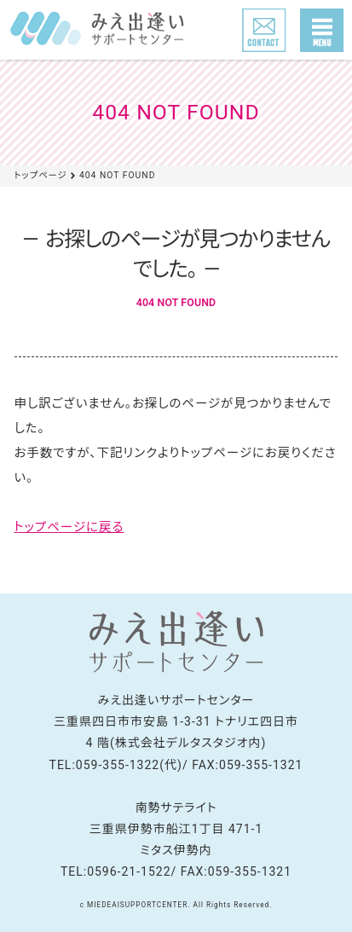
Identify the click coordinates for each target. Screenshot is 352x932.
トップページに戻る (69, 527)
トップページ (40, 175)
